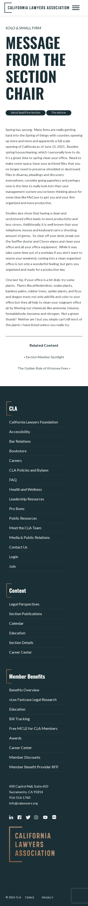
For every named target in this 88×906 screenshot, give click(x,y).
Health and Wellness (25, 489)
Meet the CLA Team (25, 527)
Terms (29, 897)
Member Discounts (24, 757)
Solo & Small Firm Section (25, 112)
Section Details (21, 642)
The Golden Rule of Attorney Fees (43, 368)
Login (13, 556)
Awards (15, 738)
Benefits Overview (24, 690)
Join (12, 566)
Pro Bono (16, 508)
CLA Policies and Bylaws (29, 470)
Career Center (20, 652)
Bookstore (18, 451)
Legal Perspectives (24, 604)
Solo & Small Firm (23, 28)
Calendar (16, 623)
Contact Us (18, 547)
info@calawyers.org (23, 803)
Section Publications (25, 613)
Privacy (48, 897)
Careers (15, 460)
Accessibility (19, 431)
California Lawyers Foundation (33, 422)
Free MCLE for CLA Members (33, 728)
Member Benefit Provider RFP (33, 767)
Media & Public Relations (29, 537)
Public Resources (23, 518)
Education (17, 633)
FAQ (13, 479)
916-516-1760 (19, 797)
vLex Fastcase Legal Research (33, 699)
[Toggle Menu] (76, 7)
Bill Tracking (19, 718)
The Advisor (58, 112)
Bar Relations (20, 441)
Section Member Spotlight (45, 357)
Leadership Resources (26, 499)
